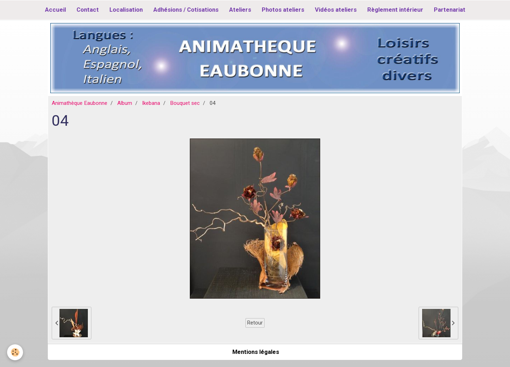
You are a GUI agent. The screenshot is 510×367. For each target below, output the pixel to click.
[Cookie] (15, 352)
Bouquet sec (185, 103)
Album (124, 103)
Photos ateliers (283, 9)
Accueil (55, 9)
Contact (87, 9)
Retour (255, 323)
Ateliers (240, 9)
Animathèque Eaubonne (79, 103)
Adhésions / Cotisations (186, 9)
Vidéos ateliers (336, 9)
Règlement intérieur (395, 9)
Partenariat (449, 9)
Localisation (126, 9)
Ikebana (151, 103)
